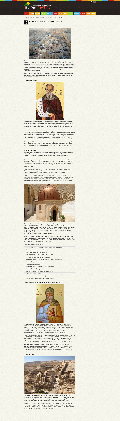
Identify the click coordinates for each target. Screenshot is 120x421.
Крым (60, 13)
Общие (94, 13)
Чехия (70, 13)
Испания (82, 13)
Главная (26, 17)
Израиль (49, 13)
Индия (55, 13)
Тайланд (37, 13)
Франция (76, 13)
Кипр (65, 13)
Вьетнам (43, 13)
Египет (26, 13)
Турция (32, 13)
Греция (88, 13)
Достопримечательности (42, 17)
